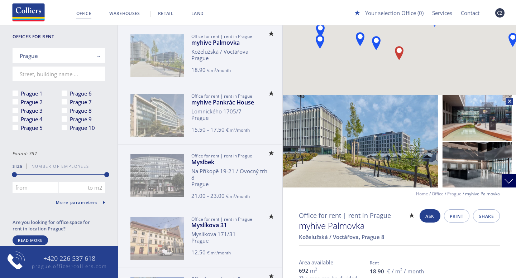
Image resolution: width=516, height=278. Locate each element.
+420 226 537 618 (69, 259)
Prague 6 (81, 93)
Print (456, 216)
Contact (470, 12)
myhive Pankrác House (222, 102)
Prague (454, 194)
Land (197, 13)
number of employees (58, 166)
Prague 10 (82, 127)
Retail (165, 13)
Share (486, 216)
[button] (320, 31)
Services (442, 12)
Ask (429, 216)
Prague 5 (32, 127)
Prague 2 (32, 102)
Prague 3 (32, 110)
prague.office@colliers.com (69, 266)
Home (422, 194)
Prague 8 (81, 110)
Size (18, 166)
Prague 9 (81, 119)
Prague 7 (81, 102)
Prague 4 (32, 119)
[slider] (14, 174)
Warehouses (124, 13)
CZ (500, 13)
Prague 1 (32, 93)
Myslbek (202, 162)
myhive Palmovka (215, 43)
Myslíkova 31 (209, 225)
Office (83, 13)
